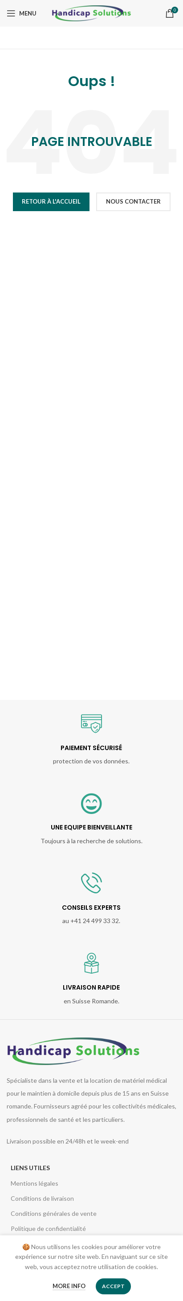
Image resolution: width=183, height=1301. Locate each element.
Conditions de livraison (42, 1198)
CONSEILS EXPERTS (91, 907)
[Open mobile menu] (21, 13)
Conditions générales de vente (54, 1213)
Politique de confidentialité (48, 1228)
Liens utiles (30, 1167)
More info (69, 1285)
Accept (113, 1286)
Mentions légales (34, 1183)
